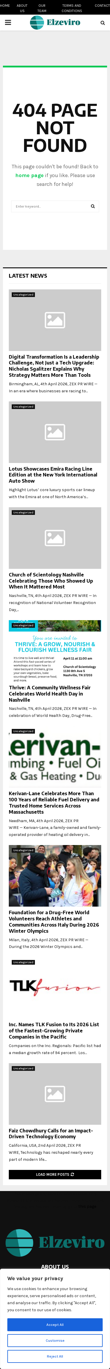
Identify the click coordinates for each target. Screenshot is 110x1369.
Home (5, 6)
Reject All (55, 1356)
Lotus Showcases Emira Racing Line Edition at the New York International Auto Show (53, 475)
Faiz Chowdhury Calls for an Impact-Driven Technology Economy (51, 1134)
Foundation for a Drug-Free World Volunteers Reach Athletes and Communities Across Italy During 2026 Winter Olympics (54, 922)
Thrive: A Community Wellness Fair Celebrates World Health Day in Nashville (50, 694)
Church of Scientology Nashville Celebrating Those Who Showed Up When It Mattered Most (51, 581)
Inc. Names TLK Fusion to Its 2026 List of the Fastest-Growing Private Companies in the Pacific (54, 1031)
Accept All (55, 1324)
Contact (102, 6)
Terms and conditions (72, 8)
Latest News (28, 275)
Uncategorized (23, 294)
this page (87, 1206)
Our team (42, 8)
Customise (55, 1340)
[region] (55, 1319)
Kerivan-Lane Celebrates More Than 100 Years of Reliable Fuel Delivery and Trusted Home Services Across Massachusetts (54, 802)
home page (29, 175)
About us (22, 8)
